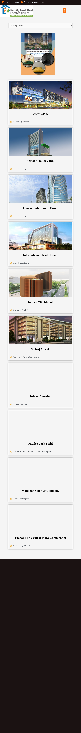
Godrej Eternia (40, 349)
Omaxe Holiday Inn (40, 161)
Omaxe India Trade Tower (40, 208)
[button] (64, 10)
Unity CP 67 (41, 113)
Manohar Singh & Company (40, 490)
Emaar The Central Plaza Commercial (40, 538)
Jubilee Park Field (40, 443)
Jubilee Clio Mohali (40, 302)
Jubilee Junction (40, 396)
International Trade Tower (40, 255)
